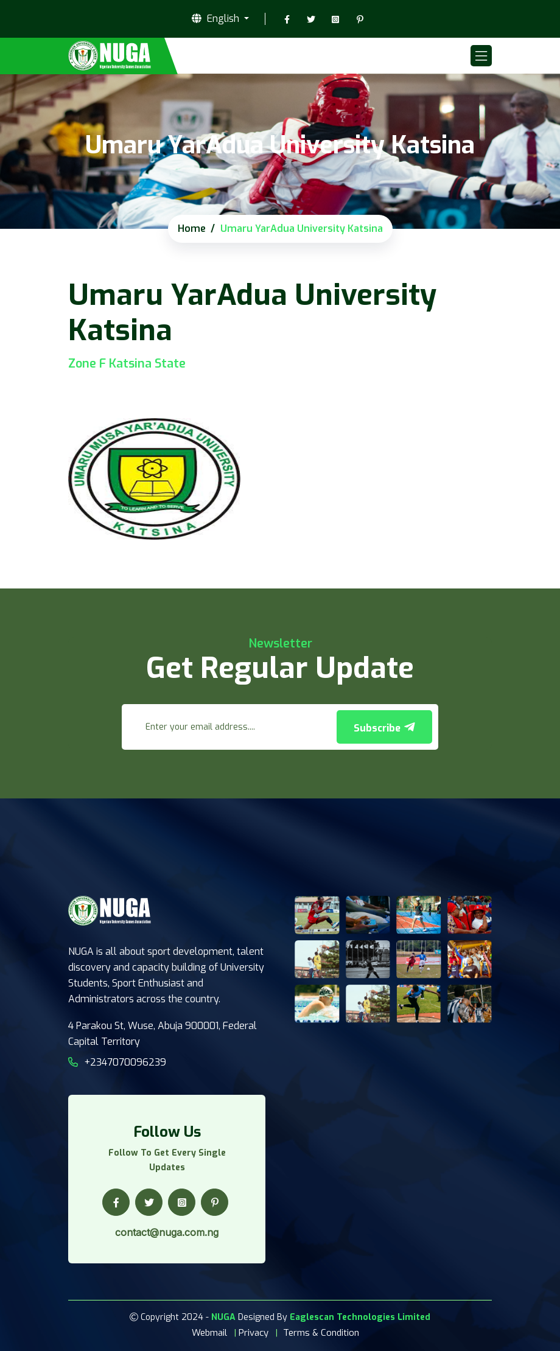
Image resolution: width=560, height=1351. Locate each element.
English (217, 19)
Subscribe (384, 728)
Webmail (209, 1333)
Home (192, 228)
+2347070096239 (117, 1062)
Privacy (253, 1333)
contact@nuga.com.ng (167, 1232)
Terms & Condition (321, 1333)
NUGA (223, 1317)
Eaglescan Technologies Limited (360, 1317)
